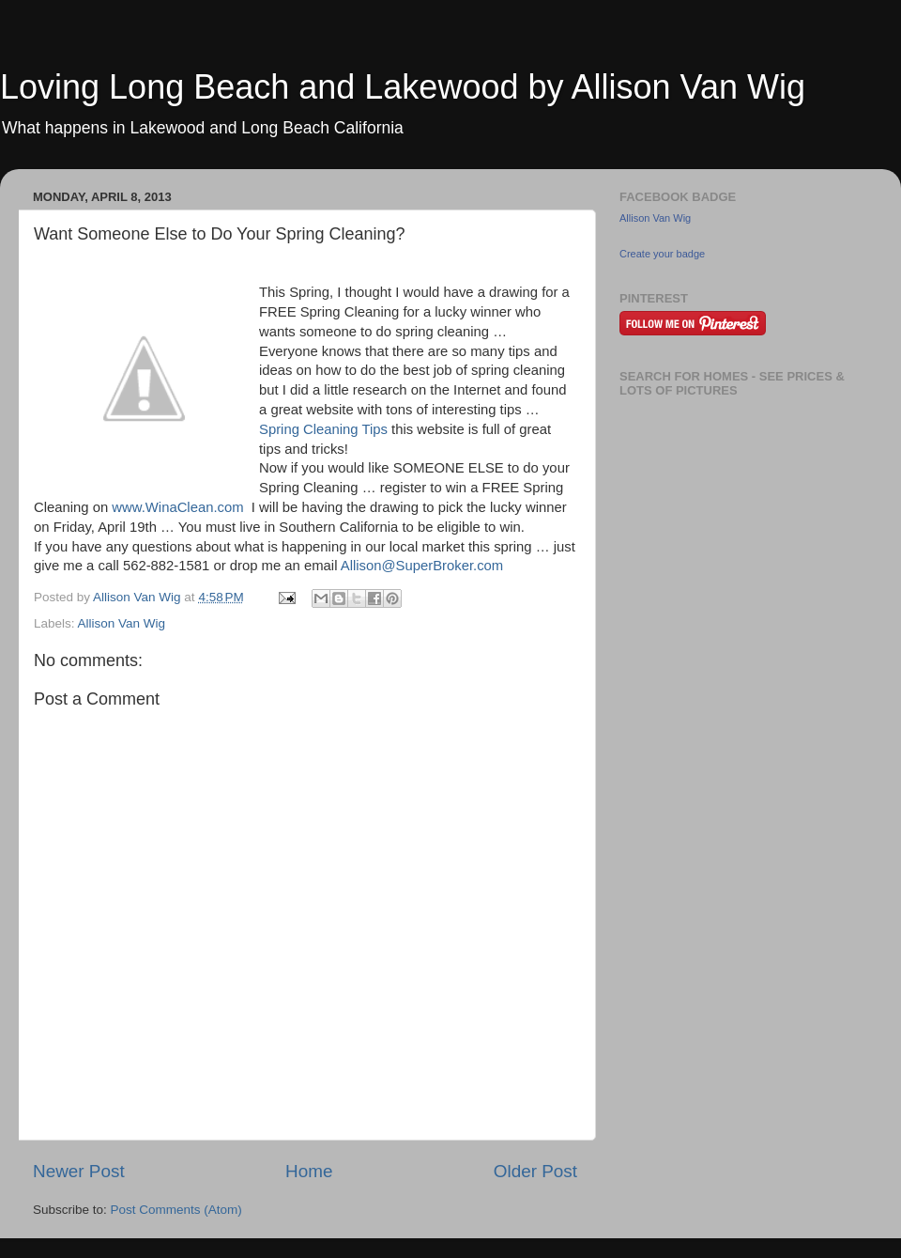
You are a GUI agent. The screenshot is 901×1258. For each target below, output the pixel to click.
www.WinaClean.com (177, 507)
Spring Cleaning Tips (323, 429)
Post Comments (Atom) (176, 1210)
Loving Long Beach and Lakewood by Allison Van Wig (402, 87)
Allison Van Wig (122, 623)
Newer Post (79, 1171)
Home (308, 1171)
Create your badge (662, 253)
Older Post (535, 1171)
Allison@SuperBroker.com (422, 565)
